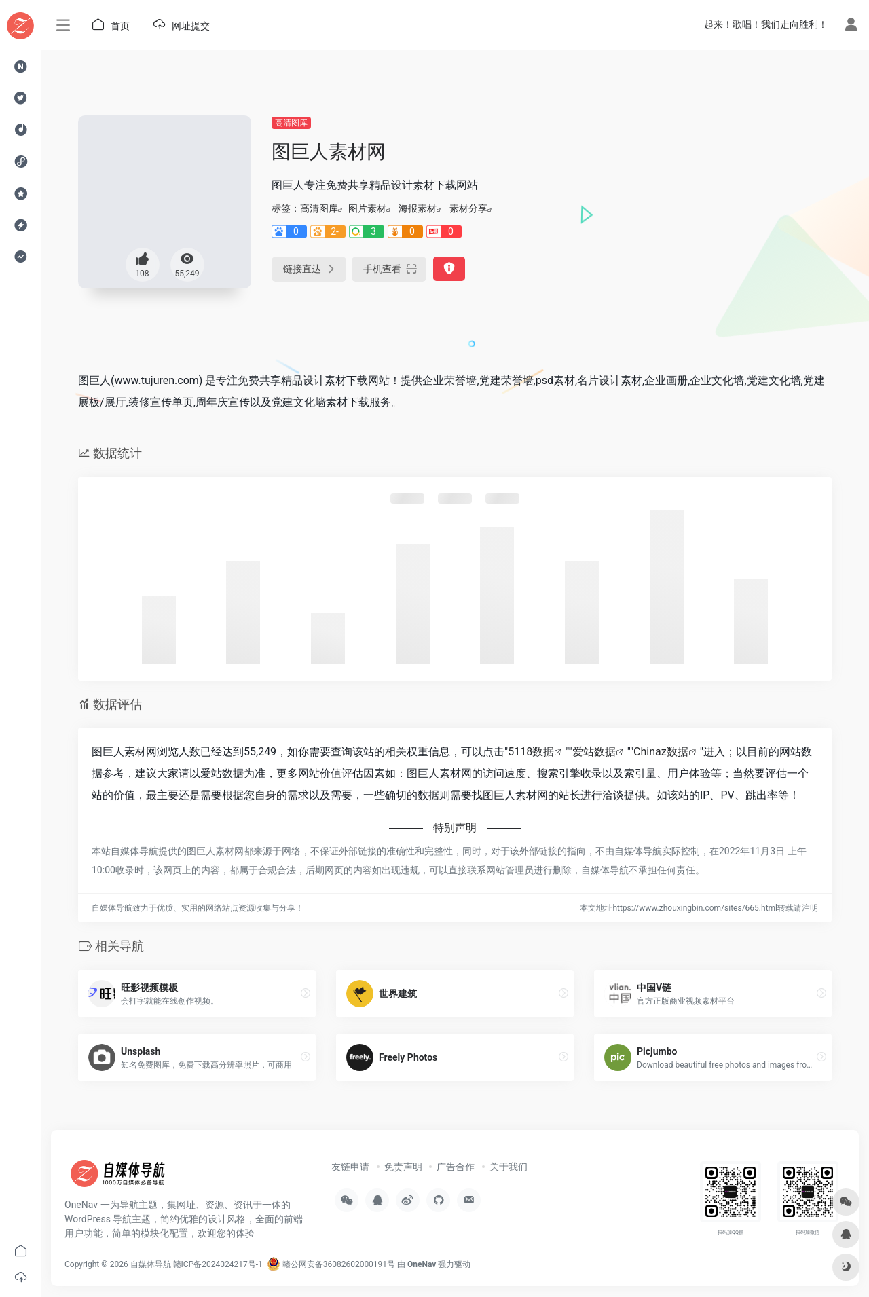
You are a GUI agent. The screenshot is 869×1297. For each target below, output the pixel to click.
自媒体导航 (150, 1264)
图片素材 (367, 208)
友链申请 (350, 1166)
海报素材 (418, 208)
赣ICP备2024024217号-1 (218, 1264)
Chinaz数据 (660, 751)
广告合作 (456, 1166)
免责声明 (403, 1166)
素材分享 (468, 208)
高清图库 (291, 123)
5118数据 (531, 751)
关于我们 (508, 1166)
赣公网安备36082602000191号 (331, 1264)
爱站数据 (594, 751)
